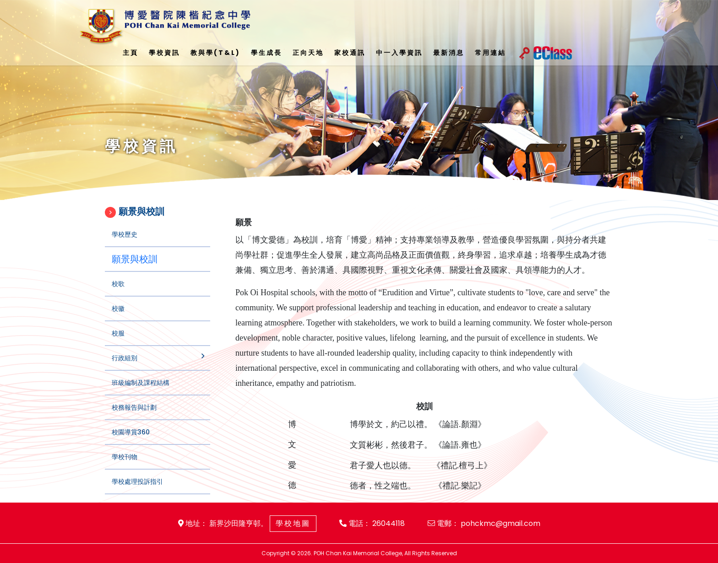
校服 (118, 341)
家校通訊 (349, 52)
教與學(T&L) (215, 52)
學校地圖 (293, 523)
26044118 (388, 523)
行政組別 (124, 366)
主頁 (130, 52)
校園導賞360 (131, 440)
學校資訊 (164, 52)
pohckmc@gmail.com (500, 523)
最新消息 (448, 52)
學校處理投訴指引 (137, 489)
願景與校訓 (135, 267)
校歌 (118, 292)
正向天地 (308, 52)
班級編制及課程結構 (140, 390)
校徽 (118, 316)
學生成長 (266, 52)
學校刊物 (124, 465)
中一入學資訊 (399, 52)
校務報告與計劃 (134, 415)
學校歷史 (124, 242)
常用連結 (490, 52)
